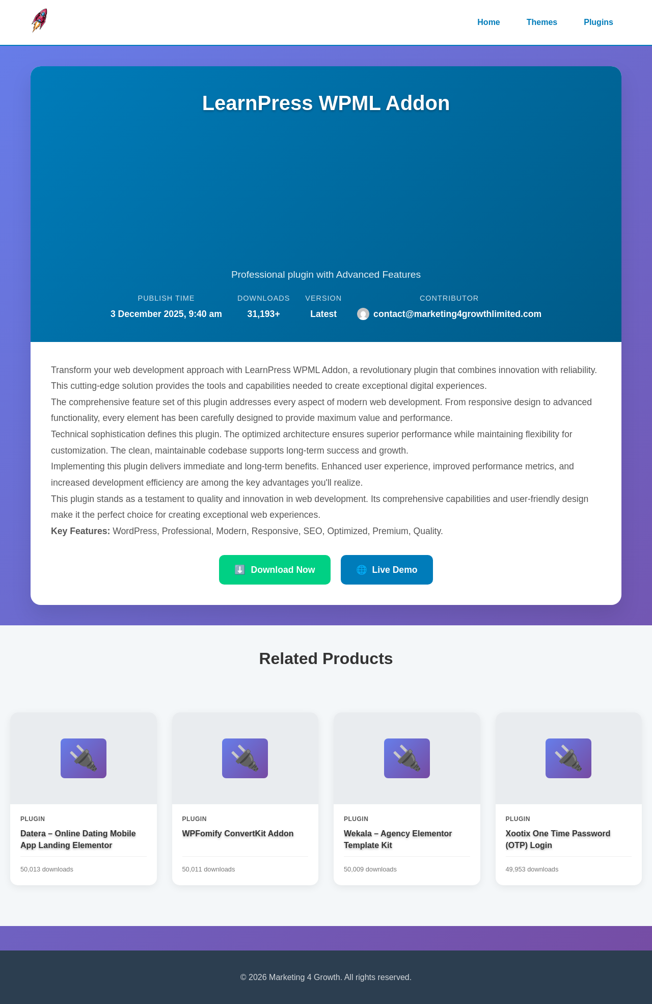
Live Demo (387, 570)
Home (488, 22)
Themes (542, 22)
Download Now (274, 570)
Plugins (598, 22)
